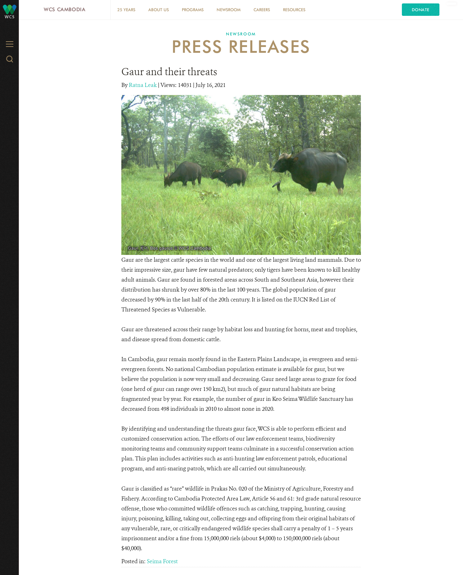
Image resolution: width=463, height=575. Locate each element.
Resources (294, 9)
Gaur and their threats (169, 71)
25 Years (126, 9)
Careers (262, 9)
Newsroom (228, 9)
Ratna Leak (143, 85)
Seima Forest (162, 561)
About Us (158, 9)
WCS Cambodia (65, 9)
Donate (420, 9)
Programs (193, 9)
